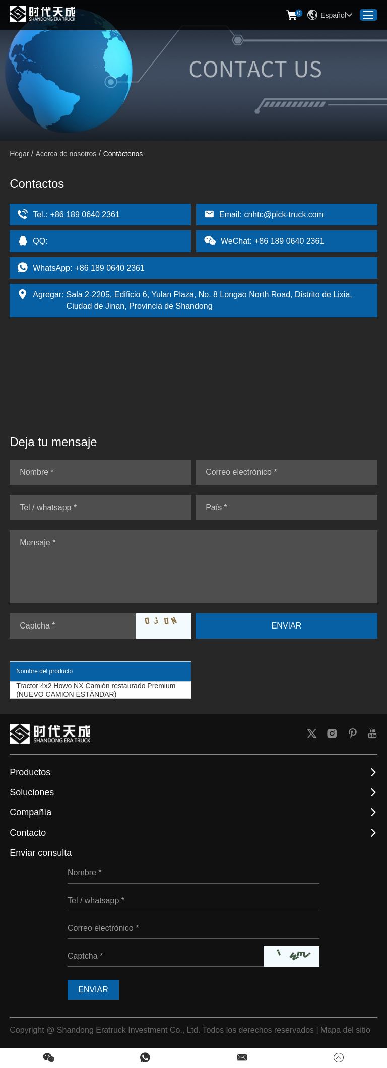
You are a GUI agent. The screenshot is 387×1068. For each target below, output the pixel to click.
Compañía (30, 812)
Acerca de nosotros (66, 154)
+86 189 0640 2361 (109, 268)
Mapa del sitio (345, 1030)
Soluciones (32, 792)
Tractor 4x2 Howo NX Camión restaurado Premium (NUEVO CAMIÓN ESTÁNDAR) (95, 690)
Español (329, 15)
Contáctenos (123, 154)
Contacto (28, 833)
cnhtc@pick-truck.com (284, 214)
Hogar (19, 154)
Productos (30, 772)
